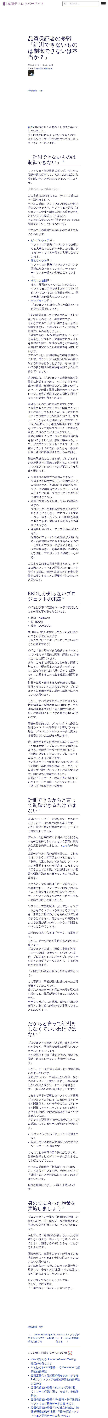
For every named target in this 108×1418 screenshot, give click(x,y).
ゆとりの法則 (39, 280)
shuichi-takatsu (40, 71)
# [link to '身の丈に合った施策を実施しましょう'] (63, 1207)
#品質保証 (32, 90)
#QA (41, 90)
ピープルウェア (40, 240)
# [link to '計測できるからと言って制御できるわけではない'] (39, 809)
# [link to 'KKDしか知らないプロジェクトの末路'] (63, 597)
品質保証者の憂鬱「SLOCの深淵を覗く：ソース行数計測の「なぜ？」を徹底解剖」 (54, 1391)
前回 (30, 126)
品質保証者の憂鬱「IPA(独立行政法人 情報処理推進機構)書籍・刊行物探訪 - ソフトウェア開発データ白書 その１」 (55, 1411)
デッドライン (39, 300)
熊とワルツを (39, 260)
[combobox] (80, 3)
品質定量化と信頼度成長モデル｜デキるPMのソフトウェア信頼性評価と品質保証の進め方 (55, 1379)
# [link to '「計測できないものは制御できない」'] (63, 161)
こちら (66, 845)
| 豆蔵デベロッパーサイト (23, 3)
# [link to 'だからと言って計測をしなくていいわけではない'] (39, 1033)
